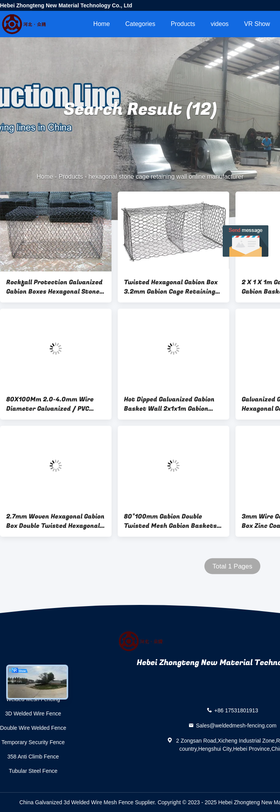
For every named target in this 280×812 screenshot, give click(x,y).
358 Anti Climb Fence (33, 756)
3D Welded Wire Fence (33, 713)
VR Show (257, 24)
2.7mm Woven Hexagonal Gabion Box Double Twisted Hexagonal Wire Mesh (55, 521)
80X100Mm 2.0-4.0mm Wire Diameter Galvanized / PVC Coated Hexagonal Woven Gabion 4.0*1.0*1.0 (50, 404)
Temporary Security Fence (33, 742)
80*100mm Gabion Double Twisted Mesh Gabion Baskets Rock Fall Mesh (170, 521)
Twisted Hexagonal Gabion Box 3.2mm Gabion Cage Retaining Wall (171, 287)
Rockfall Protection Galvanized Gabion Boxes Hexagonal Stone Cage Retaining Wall (54, 287)
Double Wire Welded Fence (33, 728)
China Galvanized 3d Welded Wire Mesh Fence (76, 802)
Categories (140, 24)
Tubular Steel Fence (33, 771)
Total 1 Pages (232, 566)
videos (219, 24)
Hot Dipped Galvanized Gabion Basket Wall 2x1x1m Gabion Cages (169, 404)
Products (183, 24)
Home (101, 24)
